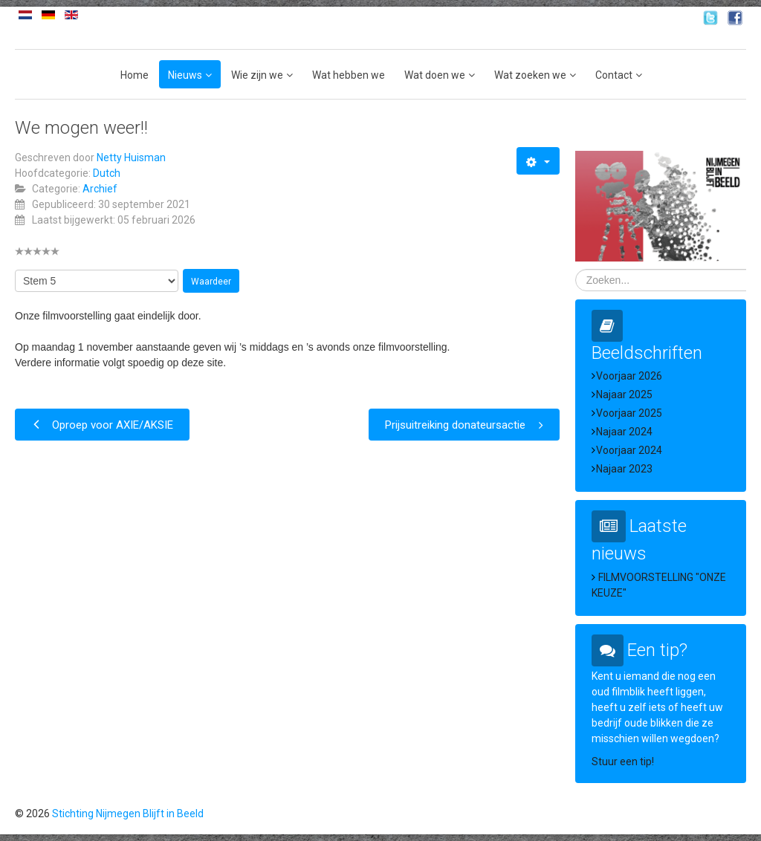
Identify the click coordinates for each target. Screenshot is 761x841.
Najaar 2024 (624, 432)
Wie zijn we (257, 75)
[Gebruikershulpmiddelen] (537, 161)
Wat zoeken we (530, 75)
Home (134, 75)
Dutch (106, 173)
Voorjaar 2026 (629, 376)
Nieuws (185, 75)
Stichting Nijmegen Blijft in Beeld (128, 813)
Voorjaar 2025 (629, 413)
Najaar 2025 (624, 394)
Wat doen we (434, 75)
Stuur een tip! (623, 761)
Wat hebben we (348, 75)
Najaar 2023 (624, 469)
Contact (613, 75)
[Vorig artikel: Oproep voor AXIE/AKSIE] (102, 425)
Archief (99, 189)
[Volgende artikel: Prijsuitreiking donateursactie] (464, 425)
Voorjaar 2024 (629, 450)
